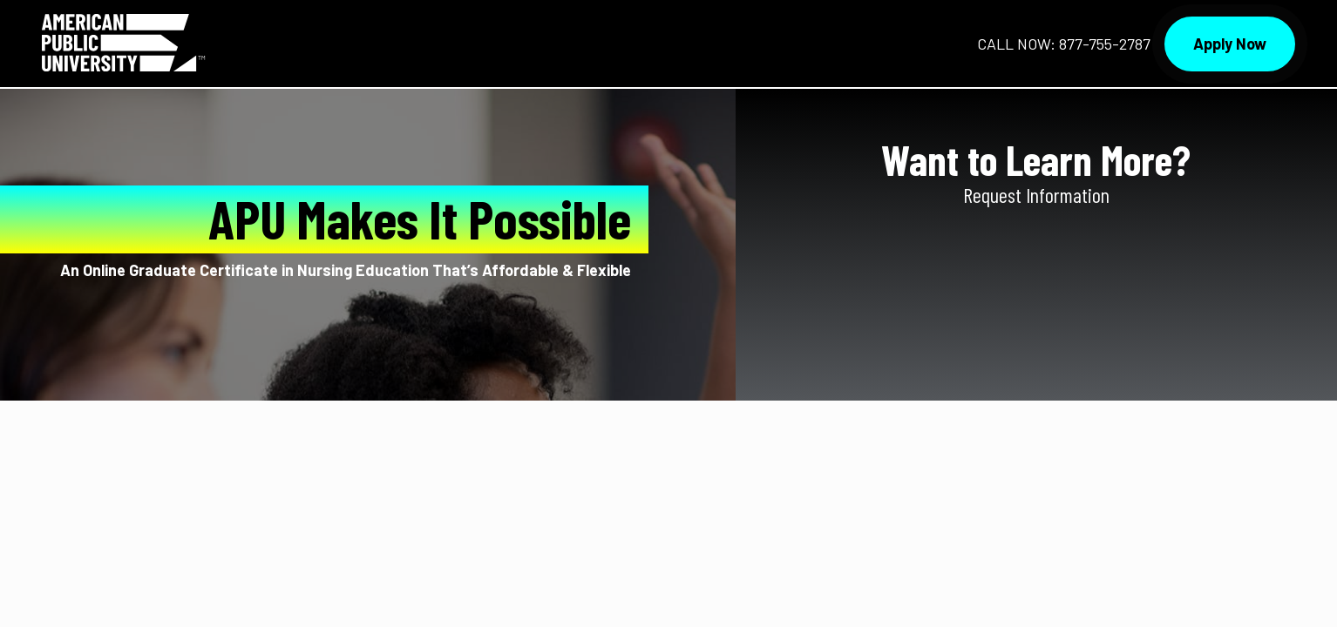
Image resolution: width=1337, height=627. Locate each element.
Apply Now (1229, 43)
